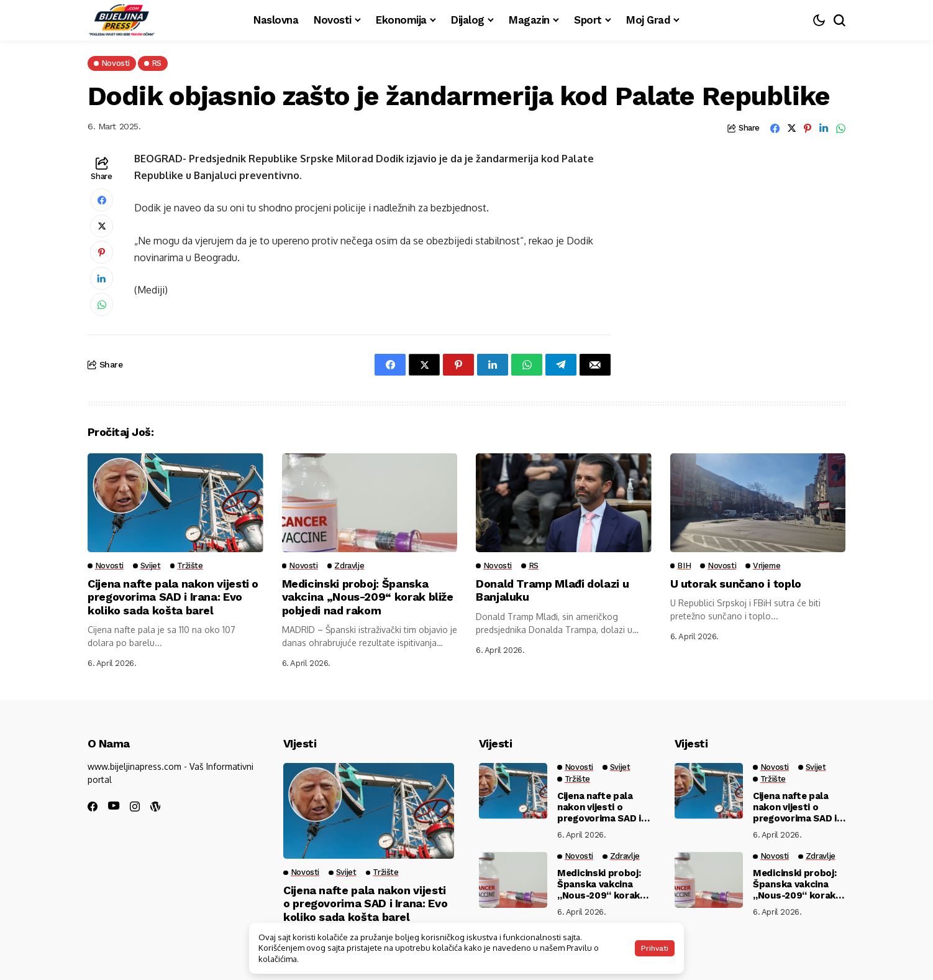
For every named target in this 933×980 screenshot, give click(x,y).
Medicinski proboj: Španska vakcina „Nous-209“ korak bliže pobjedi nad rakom (367, 597)
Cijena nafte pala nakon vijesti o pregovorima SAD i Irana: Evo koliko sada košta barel (174, 597)
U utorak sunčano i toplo (736, 583)
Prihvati (654, 948)
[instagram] (135, 806)
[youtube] (113, 806)
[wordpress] (155, 806)
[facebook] (93, 806)
